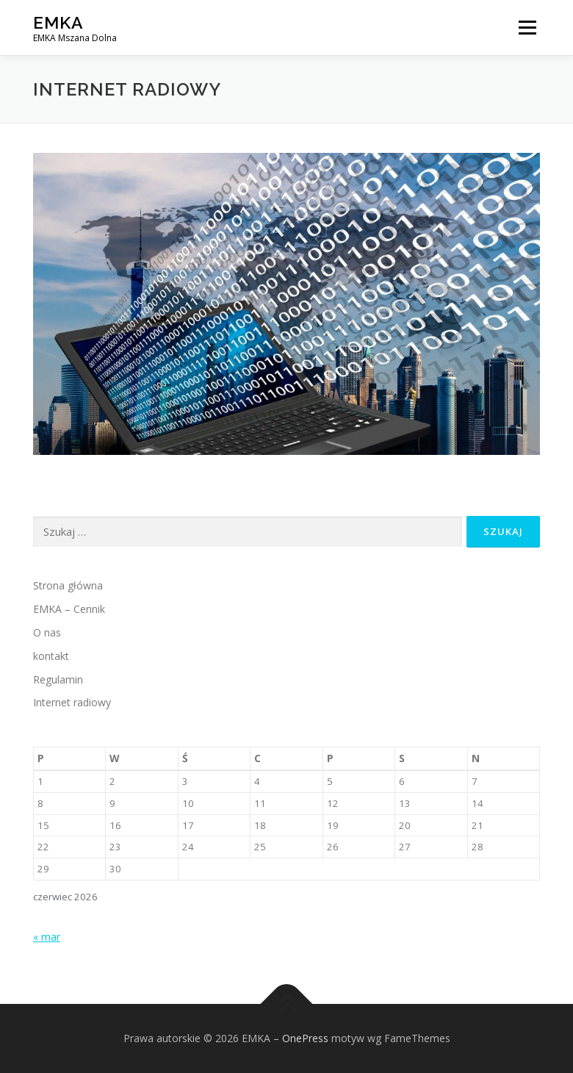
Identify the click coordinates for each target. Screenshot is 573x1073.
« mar (46, 937)
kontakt (51, 656)
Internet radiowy (72, 702)
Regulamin (58, 679)
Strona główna (68, 585)
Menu (527, 27)
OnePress (305, 1038)
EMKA (58, 22)
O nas (47, 632)
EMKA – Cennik (69, 609)
